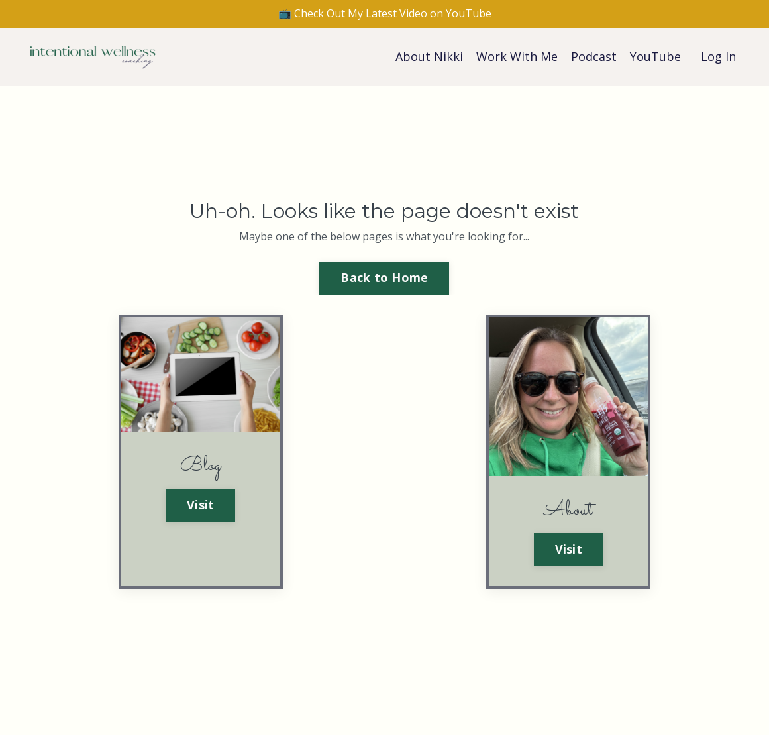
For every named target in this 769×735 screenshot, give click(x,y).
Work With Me (517, 56)
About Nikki (429, 56)
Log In (718, 56)
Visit (200, 505)
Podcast (594, 56)
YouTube (655, 56)
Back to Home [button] (384, 277)
